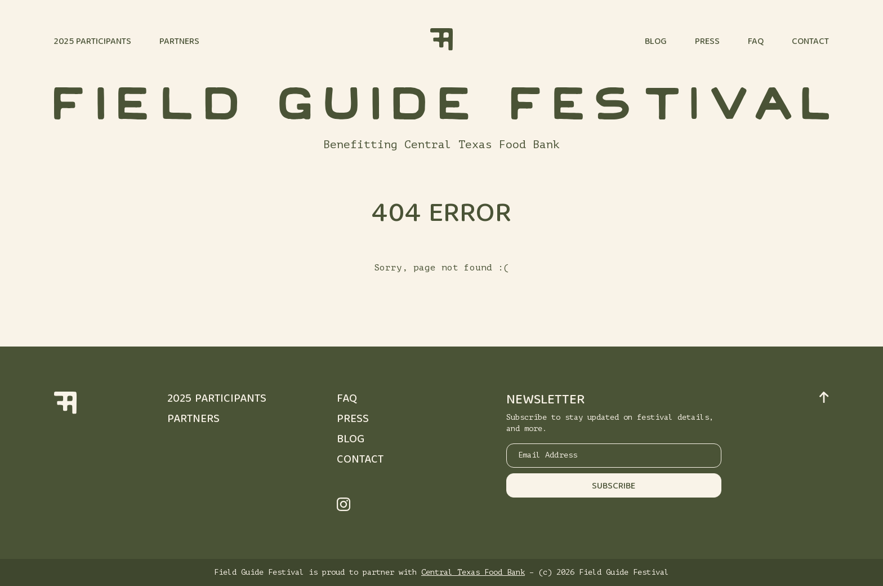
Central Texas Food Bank (473, 572)
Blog (656, 42)
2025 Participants (92, 42)
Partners (179, 42)
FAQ (756, 42)
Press (707, 42)
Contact (810, 42)
